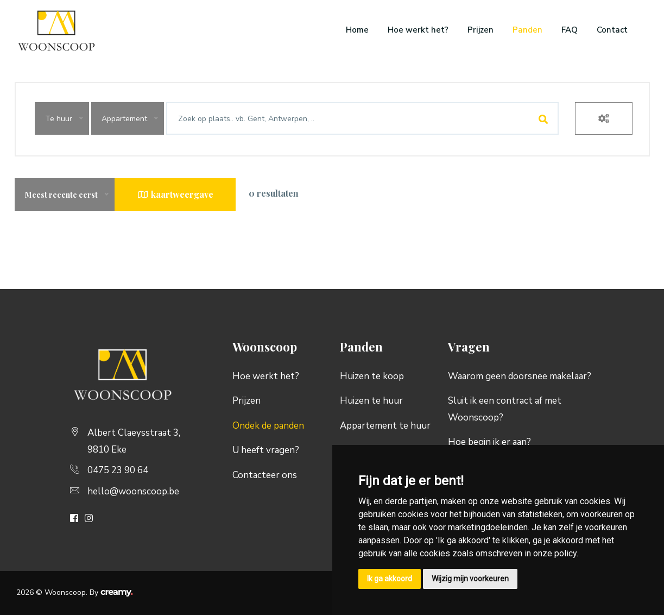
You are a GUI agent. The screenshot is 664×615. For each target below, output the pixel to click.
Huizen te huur (371, 400)
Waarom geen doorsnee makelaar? (519, 376)
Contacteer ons (264, 475)
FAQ (569, 29)
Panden (527, 29)
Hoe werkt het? (418, 29)
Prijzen (480, 29)
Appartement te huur (385, 425)
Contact (612, 29)
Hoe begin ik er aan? (489, 442)
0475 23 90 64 (117, 470)
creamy (116, 592)
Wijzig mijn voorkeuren (470, 578)
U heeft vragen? (265, 450)
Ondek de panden (268, 425)
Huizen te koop (372, 376)
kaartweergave (175, 194)
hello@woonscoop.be (133, 491)
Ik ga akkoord (389, 578)
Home (357, 29)
